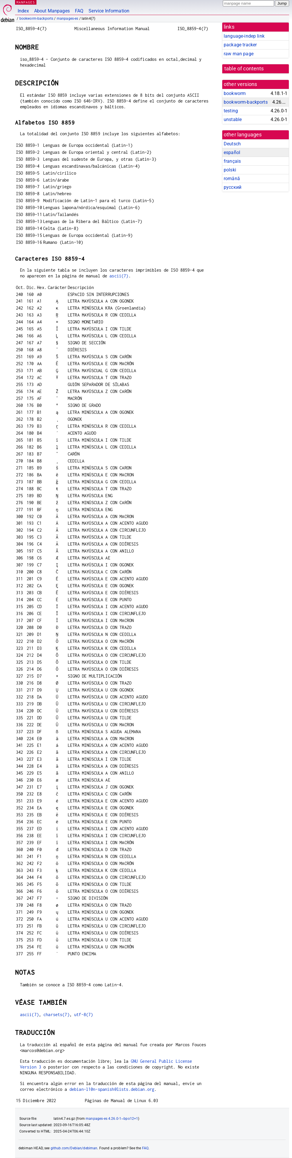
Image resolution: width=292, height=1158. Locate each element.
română (232, 178)
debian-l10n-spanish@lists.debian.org (111, 1089)
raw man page (239, 53)
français (232, 161)
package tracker (240, 44)
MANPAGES (25, 2)
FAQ (79, 11)
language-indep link (244, 36)
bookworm (235, 93)
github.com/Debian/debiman (74, 1148)
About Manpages (52, 11)
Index (23, 11)
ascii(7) (118, 275)
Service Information (109, 11)
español (232, 152)
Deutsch (232, 144)
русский (232, 187)
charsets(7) (56, 1014)
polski (230, 170)
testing (231, 111)
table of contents (244, 69)
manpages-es (67, 19)
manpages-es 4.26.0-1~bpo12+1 (112, 1119)
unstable (233, 119)
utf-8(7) (83, 1014)
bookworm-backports (36, 19)
